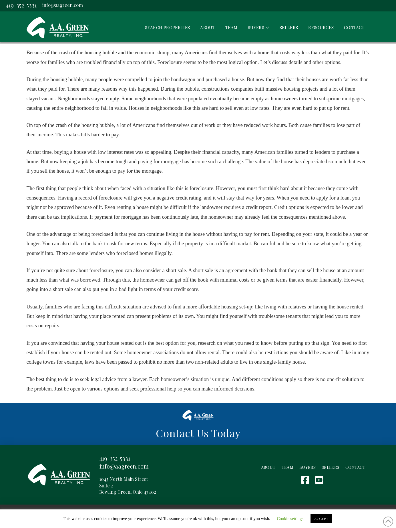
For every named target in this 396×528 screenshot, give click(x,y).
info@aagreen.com (62, 5)
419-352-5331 (21, 5)
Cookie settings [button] (290, 518)
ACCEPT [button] (321, 519)
